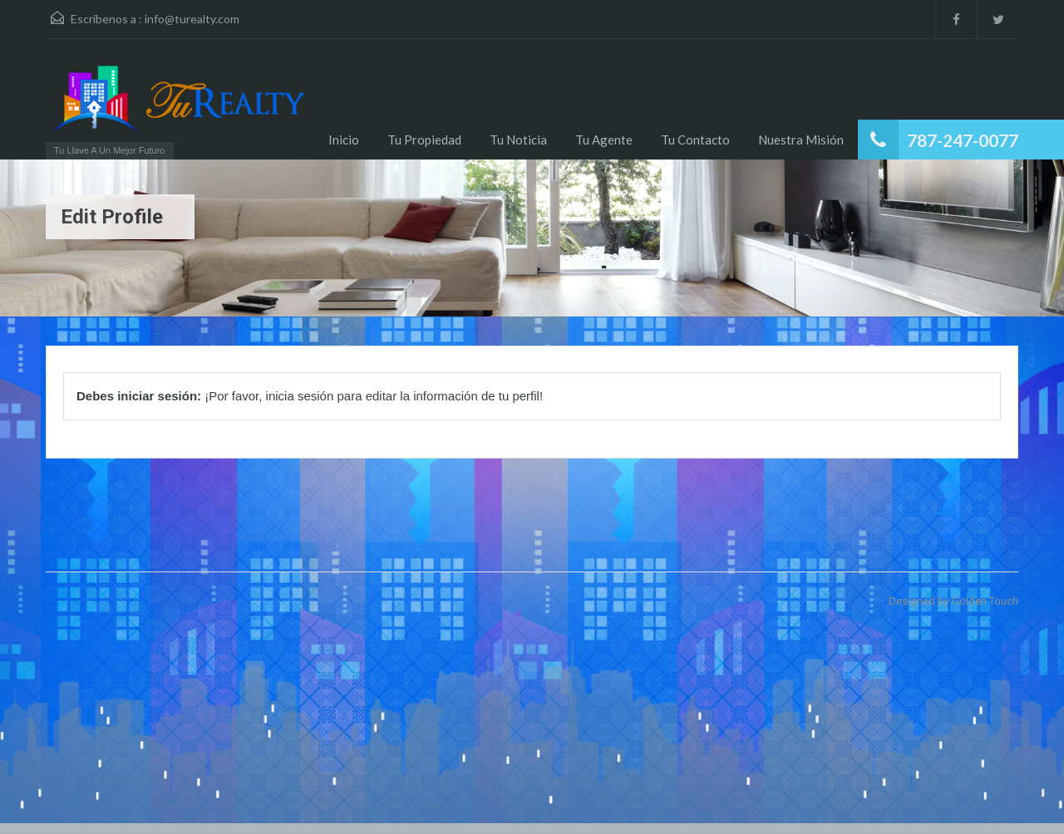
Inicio (343, 139)
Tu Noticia (518, 139)
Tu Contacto (695, 139)
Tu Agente (604, 139)
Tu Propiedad (424, 139)
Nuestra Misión (801, 139)
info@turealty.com (192, 19)
